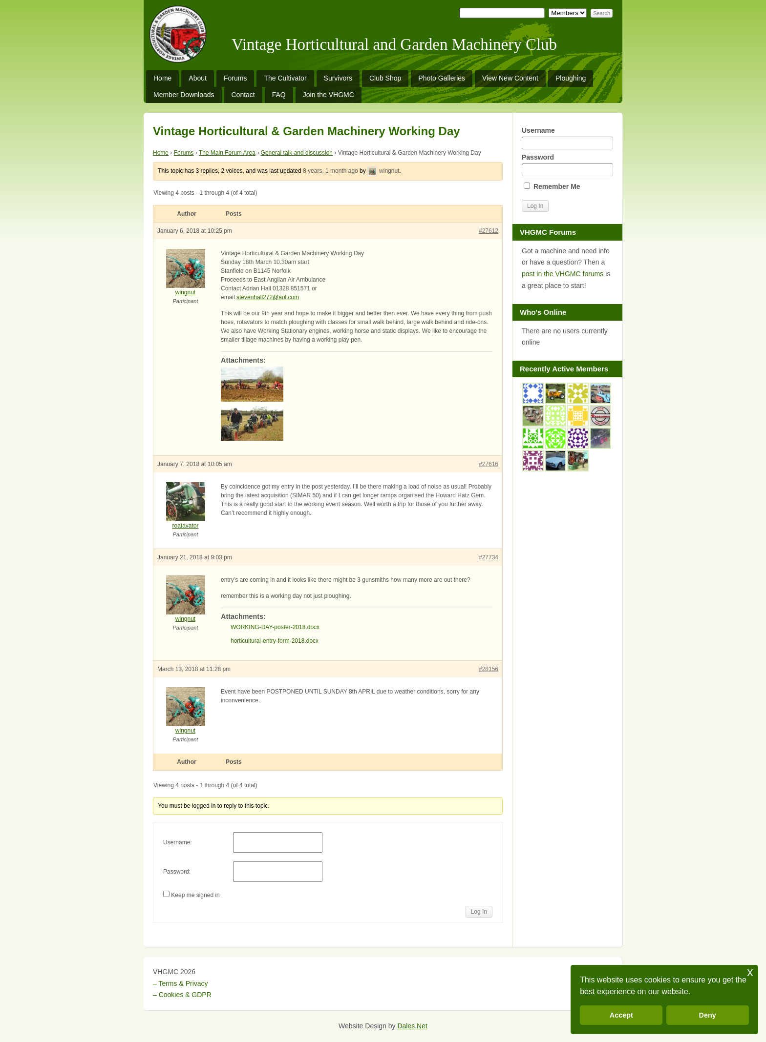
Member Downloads (183, 95)
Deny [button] (707, 1015)
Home (162, 78)
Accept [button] (621, 1015)
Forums (235, 78)
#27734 (488, 557)
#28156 (488, 669)
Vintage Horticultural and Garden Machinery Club (394, 44)
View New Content (510, 78)
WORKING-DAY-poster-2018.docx (275, 627)
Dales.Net (412, 1026)
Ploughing (570, 78)
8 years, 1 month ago (330, 170)
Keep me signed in (195, 895)
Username (567, 137)
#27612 (488, 230)
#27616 (488, 464)
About (198, 78)
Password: (177, 871)
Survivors (338, 78)
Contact (243, 95)
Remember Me (552, 186)
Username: (177, 842)
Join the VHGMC (328, 95)
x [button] (750, 972)
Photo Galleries (441, 78)
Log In (479, 911)
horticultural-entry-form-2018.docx (275, 640)
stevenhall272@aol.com (267, 297)
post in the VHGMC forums (562, 274)
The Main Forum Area (227, 152)
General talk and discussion (297, 152)
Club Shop (385, 78)
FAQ (279, 95)
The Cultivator (285, 78)
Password (567, 164)
